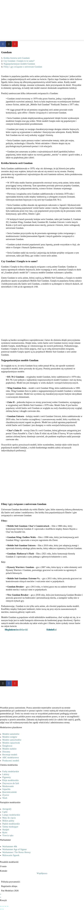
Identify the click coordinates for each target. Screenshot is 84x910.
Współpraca (42, 873)
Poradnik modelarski (9, 862)
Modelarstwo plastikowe (11, 727)
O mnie (3, 866)
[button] (42, 40)
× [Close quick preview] (0, 894)
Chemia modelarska (9, 765)
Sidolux (50, 629)
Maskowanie (11, 629)
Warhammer (5, 840)
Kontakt (3, 871)
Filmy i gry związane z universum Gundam (23, 67)
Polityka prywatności (10, 882)
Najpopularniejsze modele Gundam (19, 64)
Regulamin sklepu (9, 886)
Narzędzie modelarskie (10, 802)
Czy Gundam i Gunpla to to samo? (19, 61)
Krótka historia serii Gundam (17, 58)
